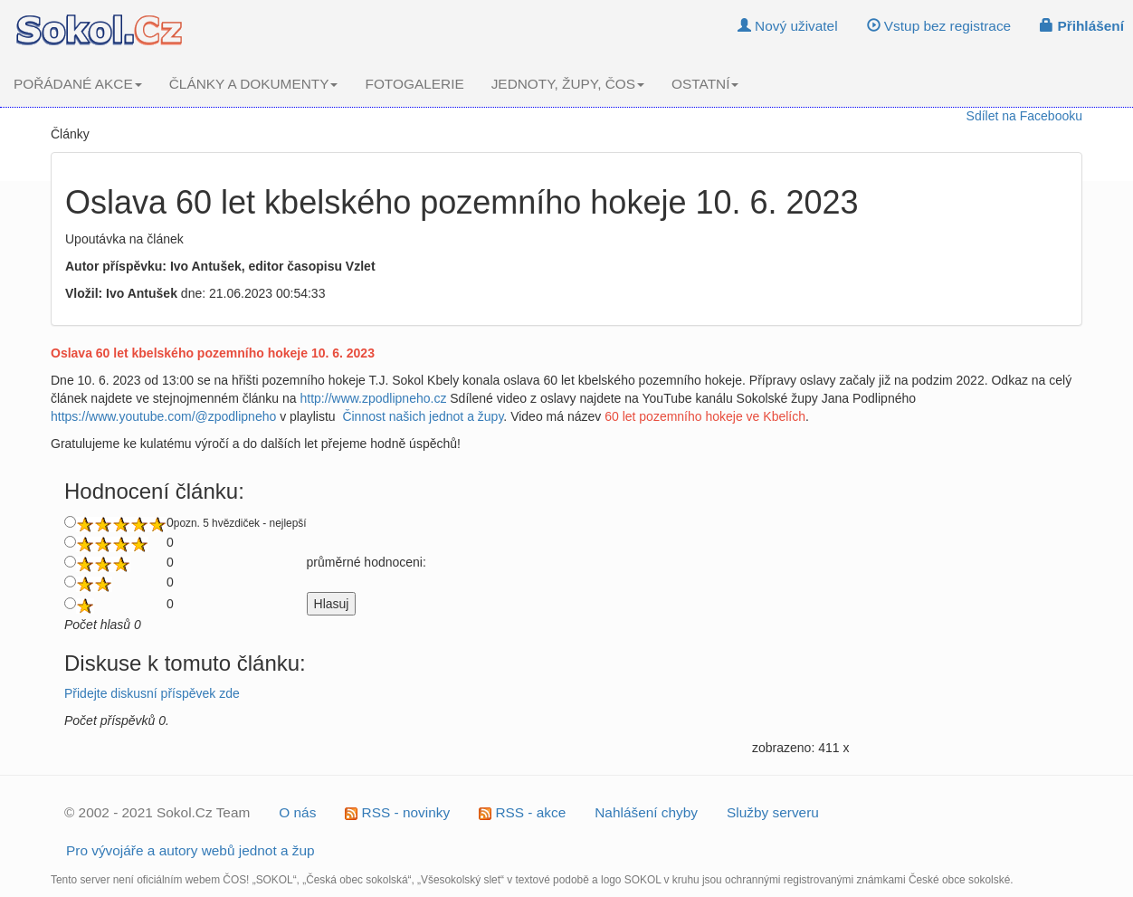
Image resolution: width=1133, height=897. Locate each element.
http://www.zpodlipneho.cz (373, 398)
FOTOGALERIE (414, 83)
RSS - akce (522, 812)
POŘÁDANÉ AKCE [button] (78, 83)
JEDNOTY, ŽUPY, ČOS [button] (567, 83)
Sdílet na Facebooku (1024, 116)
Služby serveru (773, 812)
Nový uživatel (788, 25)
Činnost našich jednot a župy (422, 416)
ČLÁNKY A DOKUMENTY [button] (253, 83)
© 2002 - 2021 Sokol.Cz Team (157, 812)
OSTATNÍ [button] (704, 83)
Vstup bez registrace (939, 25)
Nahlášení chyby (646, 812)
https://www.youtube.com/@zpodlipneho (163, 416)
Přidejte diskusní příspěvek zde (152, 693)
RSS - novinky (397, 812)
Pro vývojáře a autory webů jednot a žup (190, 850)
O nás (297, 812)
